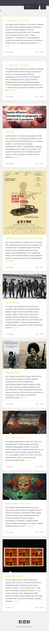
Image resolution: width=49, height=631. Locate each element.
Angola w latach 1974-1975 (14, 438)
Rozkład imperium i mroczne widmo (17, 504)
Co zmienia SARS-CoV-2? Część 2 (17, 21)
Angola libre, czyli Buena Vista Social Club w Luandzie (24, 238)
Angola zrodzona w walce (14, 576)
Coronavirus (9, 132)
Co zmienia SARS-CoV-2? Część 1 (17, 65)
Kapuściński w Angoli (12, 373)
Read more (11, 90)
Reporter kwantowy (12, 303)
